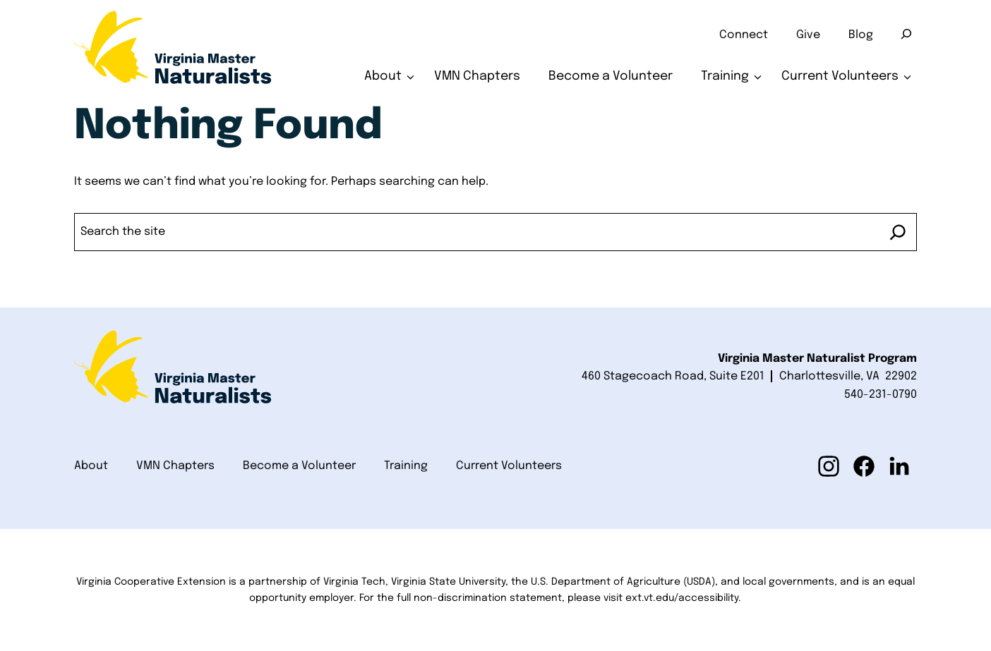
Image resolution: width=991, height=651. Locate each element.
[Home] (173, 52)
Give (808, 35)
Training (725, 76)
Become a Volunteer (610, 76)
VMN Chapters (477, 76)
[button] (828, 466)
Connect (743, 35)
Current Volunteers (840, 76)
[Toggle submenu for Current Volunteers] (907, 76)
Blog (860, 35)
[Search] (906, 33)
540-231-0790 (880, 395)
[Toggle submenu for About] (410, 76)
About (383, 76)
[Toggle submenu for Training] (758, 76)
